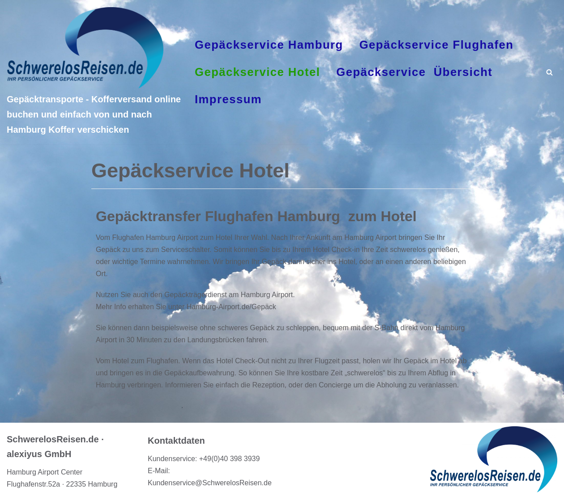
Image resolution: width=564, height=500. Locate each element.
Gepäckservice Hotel (257, 72)
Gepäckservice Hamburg (269, 44)
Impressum (228, 99)
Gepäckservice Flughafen (436, 44)
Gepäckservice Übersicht (414, 72)
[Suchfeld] (549, 72)
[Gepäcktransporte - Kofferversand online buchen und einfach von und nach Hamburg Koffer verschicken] (94, 72)
